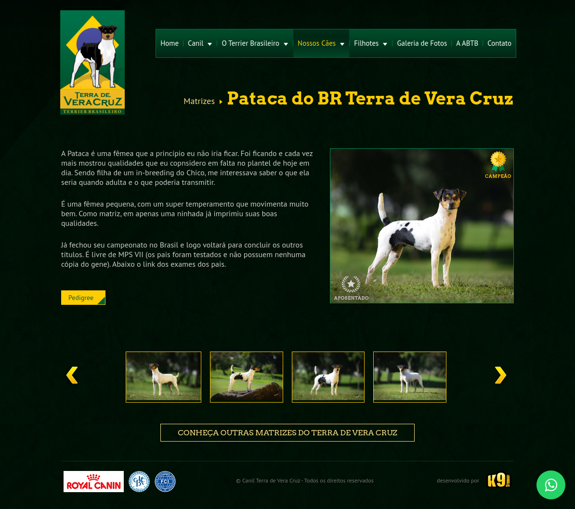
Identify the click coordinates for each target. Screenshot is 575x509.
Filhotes (371, 43)
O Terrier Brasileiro (255, 43)
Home (169, 43)
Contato (499, 43)
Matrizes (199, 101)
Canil (200, 43)
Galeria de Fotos (422, 43)
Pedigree (80, 297)
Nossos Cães (321, 43)
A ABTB (467, 43)
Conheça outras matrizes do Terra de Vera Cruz (287, 432)
